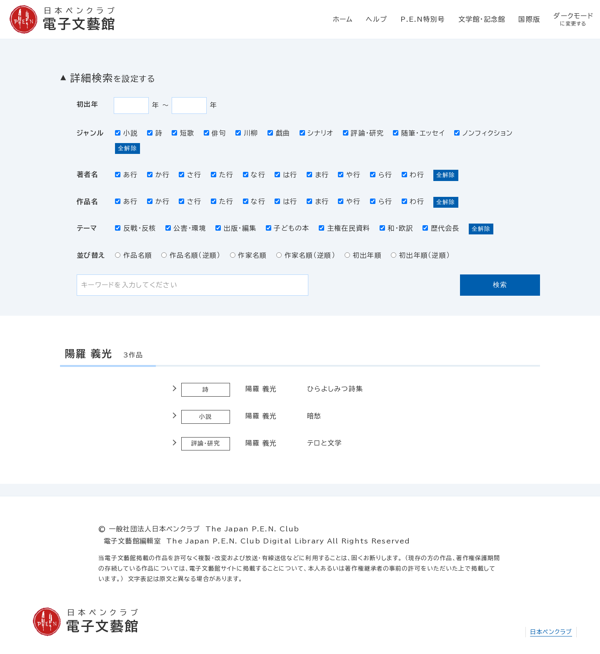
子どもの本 (288, 228)
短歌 (183, 133)
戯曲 (279, 133)
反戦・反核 (135, 228)
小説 (126, 133)
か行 (158, 174)
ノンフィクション (483, 133)
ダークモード (573, 20)
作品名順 (133, 255)
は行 (286, 174)
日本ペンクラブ (551, 632)
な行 (254, 174)
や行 (349, 174)
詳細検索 (112, 78)
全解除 (127, 148)
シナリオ (317, 133)
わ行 (413, 174)
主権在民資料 (344, 228)
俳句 (215, 133)
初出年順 (363, 255)
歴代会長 (441, 228)
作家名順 (248, 255)
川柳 (246, 133)
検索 (500, 284)
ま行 (318, 174)
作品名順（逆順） (190, 255)
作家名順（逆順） (305, 255)
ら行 (381, 174)
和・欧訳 (396, 228)
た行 (222, 174)
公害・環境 (185, 228)
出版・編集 (235, 228)
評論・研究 (363, 133)
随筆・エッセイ (419, 133)
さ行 (190, 174)
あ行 (126, 174)
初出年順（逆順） (420, 255)
